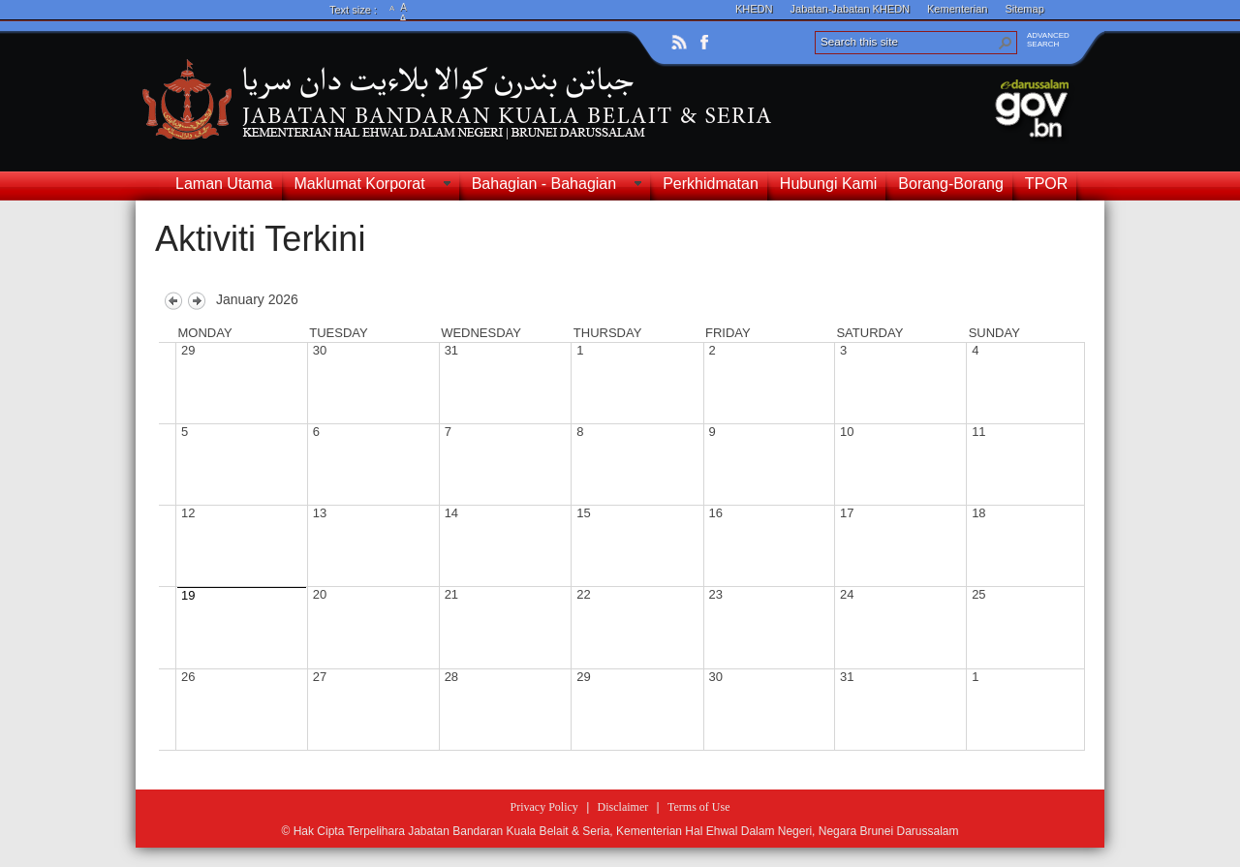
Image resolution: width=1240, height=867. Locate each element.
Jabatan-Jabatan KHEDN (850, 9)
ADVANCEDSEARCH (1048, 39)
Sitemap (1024, 9)
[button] (1005, 42)
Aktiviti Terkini (260, 239)
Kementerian (957, 9)
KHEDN (754, 9)
